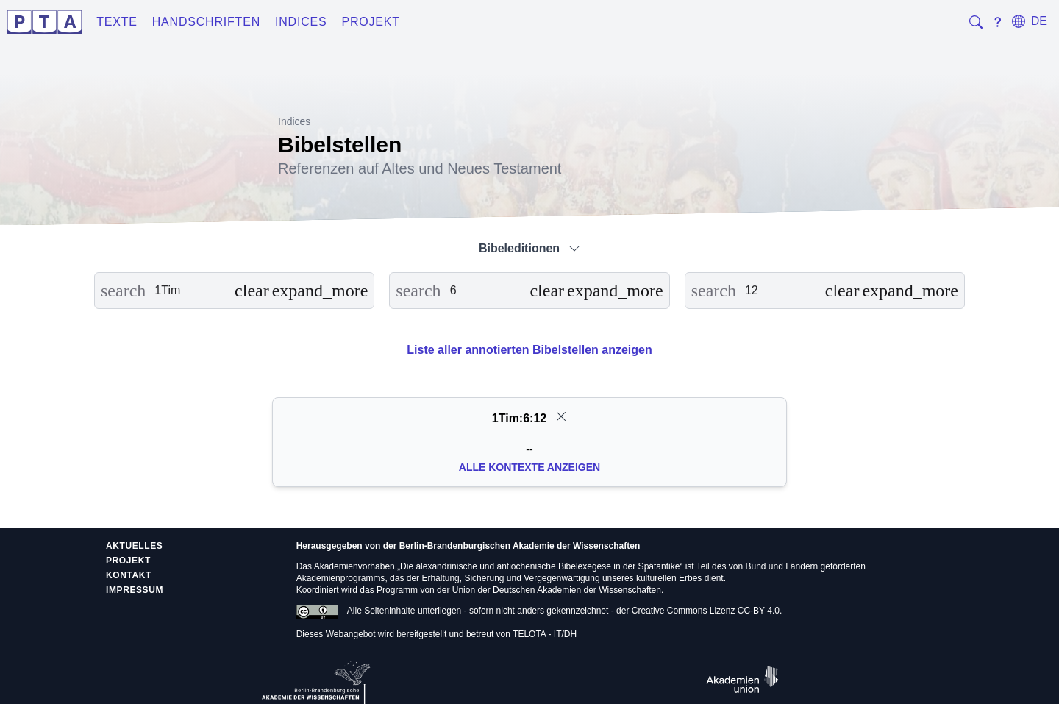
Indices (301, 21)
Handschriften (206, 21)
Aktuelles (134, 546)
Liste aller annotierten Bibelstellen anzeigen (529, 350)
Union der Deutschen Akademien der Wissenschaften (556, 590)
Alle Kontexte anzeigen (529, 467)
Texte (117, 21)
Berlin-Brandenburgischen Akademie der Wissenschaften (520, 546)
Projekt (371, 21)
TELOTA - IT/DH (545, 634)
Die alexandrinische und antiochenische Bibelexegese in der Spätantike (540, 566)
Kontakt (128, 575)
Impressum (134, 590)
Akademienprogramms (340, 578)
